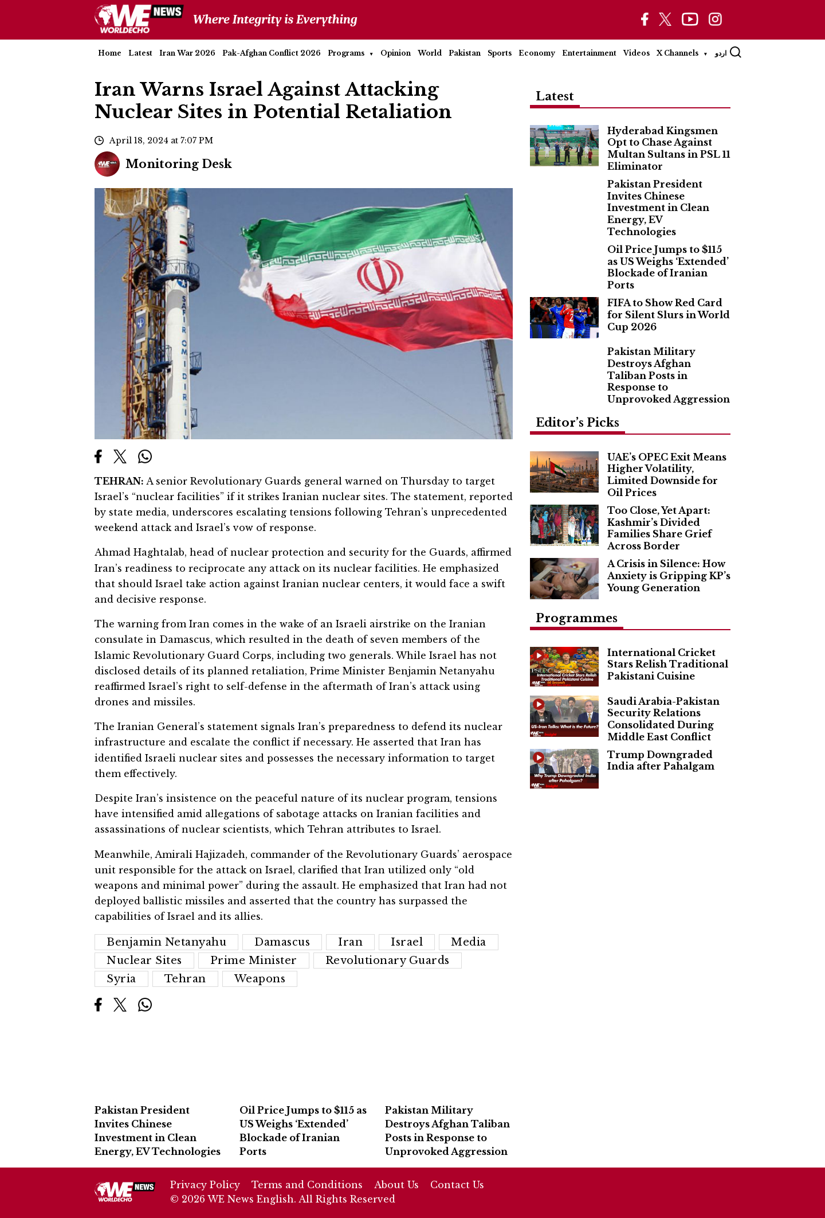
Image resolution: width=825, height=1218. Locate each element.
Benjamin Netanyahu (166, 942)
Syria (121, 979)
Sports (500, 53)
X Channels (677, 53)
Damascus (282, 942)
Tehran (185, 979)
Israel (407, 942)
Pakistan (465, 53)
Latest (140, 53)
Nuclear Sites (144, 960)
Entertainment (589, 53)
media (468, 942)
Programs (346, 53)
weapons (260, 979)
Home (109, 53)
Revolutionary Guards (387, 960)
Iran (350, 942)
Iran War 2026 (187, 53)
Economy (536, 53)
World (430, 53)
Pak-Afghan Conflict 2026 (271, 53)
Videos (636, 53)
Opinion (395, 53)
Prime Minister (253, 960)
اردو (720, 53)
